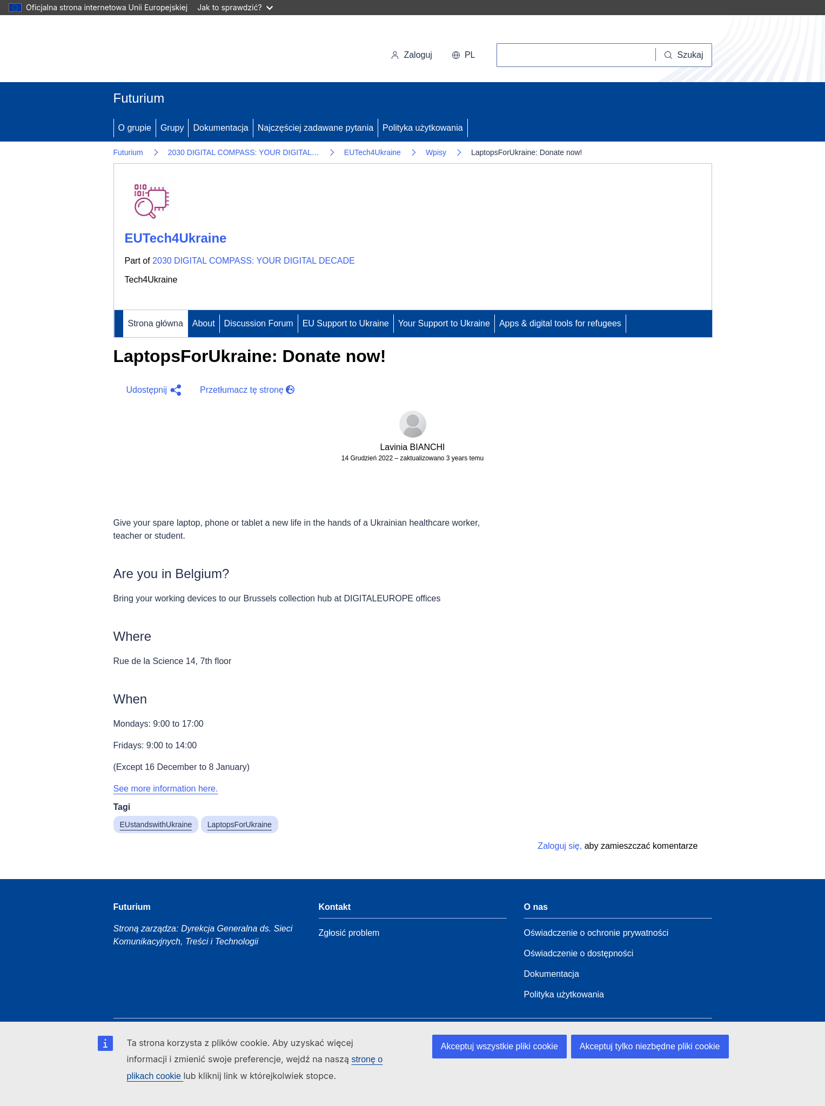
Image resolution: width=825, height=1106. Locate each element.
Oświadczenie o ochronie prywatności (596, 932)
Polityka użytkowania (423, 127)
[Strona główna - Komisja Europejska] (187, 50)
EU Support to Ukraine (346, 323)
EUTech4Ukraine (372, 152)
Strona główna (155, 323)
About (203, 323)
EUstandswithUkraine (156, 824)
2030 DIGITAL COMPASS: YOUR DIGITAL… (243, 152)
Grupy (172, 127)
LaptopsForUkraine (239, 824)
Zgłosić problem (349, 932)
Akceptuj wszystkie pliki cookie (499, 1046)
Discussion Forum (258, 323)
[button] (152, 390)
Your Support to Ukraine (444, 323)
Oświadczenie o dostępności (579, 953)
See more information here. (165, 788)
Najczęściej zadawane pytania (315, 127)
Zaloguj (411, 54)
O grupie (134, 127)
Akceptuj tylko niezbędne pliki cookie (650, 1046)
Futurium (139, 98)
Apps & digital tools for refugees (560, 323)
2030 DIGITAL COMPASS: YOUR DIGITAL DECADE (253, 260)
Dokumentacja (220, 127)
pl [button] (463, 54)
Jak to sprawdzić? (234, 7)
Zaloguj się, (560, 845)
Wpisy (436, 152)
